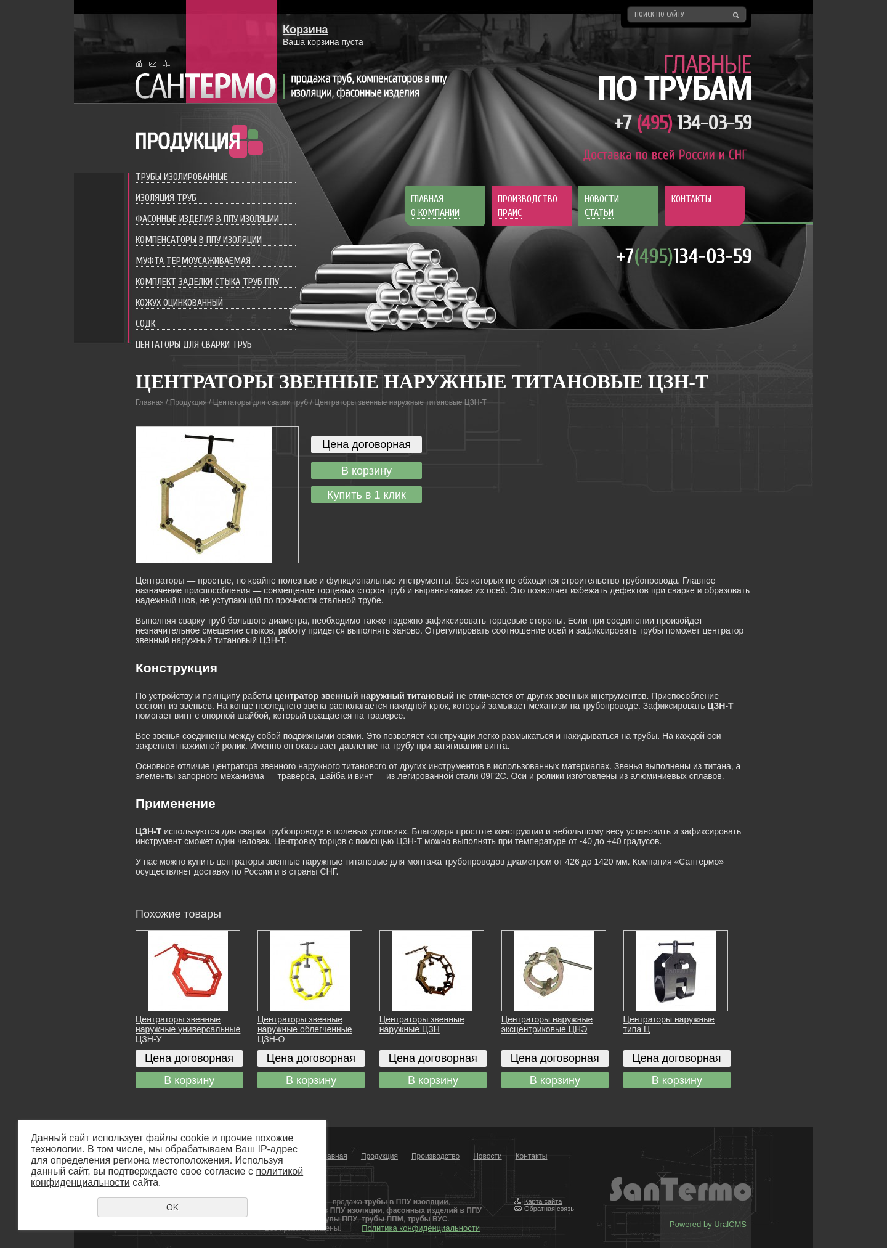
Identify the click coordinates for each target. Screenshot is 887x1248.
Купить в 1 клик (366, 495)
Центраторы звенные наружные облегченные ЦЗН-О (304, 1029)
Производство (435, 1156)
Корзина (305, 29)
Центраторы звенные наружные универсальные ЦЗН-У (188, 1029)
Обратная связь (549, 1208)
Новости (487, 1156)
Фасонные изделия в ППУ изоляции (207, 218)
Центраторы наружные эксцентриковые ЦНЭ (547, 1024)
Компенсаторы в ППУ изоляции (199, 239)
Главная (150, 402)
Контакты (532, 1156)
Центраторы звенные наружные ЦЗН (421, 1024)
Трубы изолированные (182, 176)
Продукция (188, 402)
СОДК (145, 323)
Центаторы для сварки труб (194, 344)
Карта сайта (543, 1201)
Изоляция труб (166, 197)
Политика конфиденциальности (421, 1228)
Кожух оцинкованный (179, 302)
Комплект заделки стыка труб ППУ (207, 281)
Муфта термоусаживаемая (193, 260)
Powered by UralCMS (708, 1224)
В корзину (366, 471)
